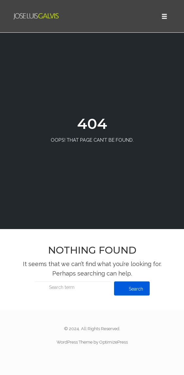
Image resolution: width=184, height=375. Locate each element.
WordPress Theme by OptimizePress (92, 342)
